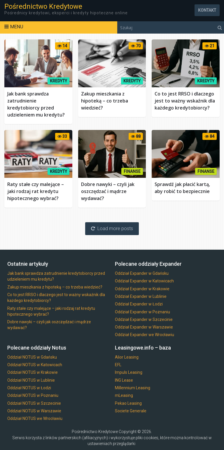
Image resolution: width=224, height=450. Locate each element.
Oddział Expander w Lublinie (141, 296)
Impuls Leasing (128, 372)
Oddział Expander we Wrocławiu (144, 334)
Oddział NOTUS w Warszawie (34, 411)
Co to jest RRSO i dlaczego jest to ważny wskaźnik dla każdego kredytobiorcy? (185, 101)
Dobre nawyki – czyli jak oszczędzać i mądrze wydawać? (107, 191)
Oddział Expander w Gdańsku (142, 273)
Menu (16, 26)
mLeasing (124, 395)
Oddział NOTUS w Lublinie (31, 380)
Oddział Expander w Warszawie (144, 327)
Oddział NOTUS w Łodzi (29, 387)
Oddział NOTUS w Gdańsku (32, 357)
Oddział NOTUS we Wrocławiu (34, 418)
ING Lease (124, 380)
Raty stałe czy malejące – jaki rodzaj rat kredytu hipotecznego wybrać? (35, 191)
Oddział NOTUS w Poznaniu (32, 395)
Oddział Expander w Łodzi (139, 304)
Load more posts (112, 228)
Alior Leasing (127, 357)
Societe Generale (130, 411)
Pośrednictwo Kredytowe (43, 6)
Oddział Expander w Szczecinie (144, 319)
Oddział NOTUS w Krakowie (32, 372)
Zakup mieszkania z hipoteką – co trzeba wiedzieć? (104, 101)
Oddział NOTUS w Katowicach (34, 364)
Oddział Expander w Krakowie (142, 288)
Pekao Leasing (128, 403)
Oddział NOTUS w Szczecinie (34, 403)
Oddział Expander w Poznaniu (142, 312)
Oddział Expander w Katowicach (144, 281)
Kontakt (207, 10)
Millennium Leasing (132, 387)
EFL (118, 364)
